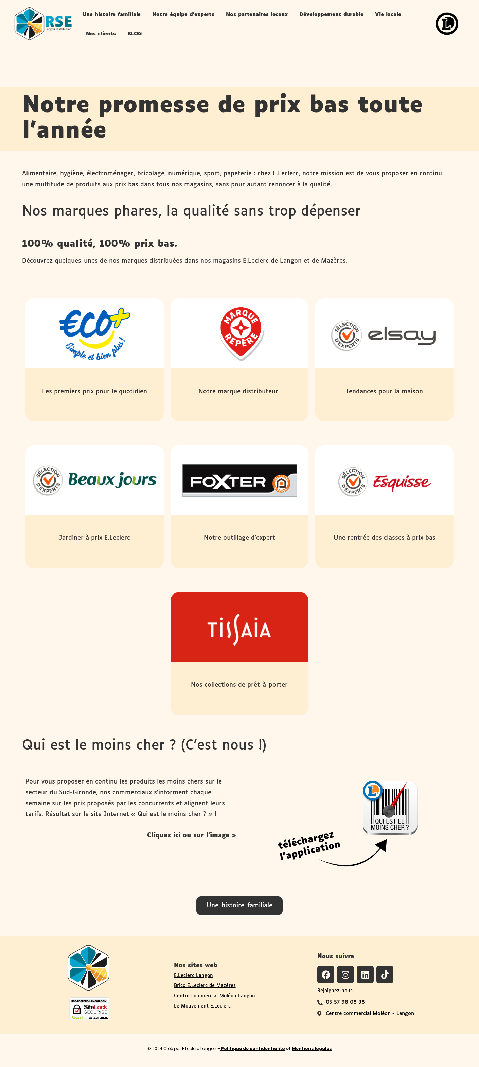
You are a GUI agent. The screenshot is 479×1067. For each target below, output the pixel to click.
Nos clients (101, 33)
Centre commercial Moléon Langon (214, 996)
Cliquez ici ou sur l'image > (191, 835)
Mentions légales (312, 1048)
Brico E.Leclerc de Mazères (205, 985)
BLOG (134, 33)
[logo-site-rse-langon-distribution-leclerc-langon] (42, 23)
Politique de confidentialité (252, 1048)
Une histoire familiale (112, 14)
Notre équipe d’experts (183, 14)
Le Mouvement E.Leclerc (202, 1006)
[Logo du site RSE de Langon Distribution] (89, 967)
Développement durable (331, 14)
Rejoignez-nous (335, 990)
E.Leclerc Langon (193, 975)
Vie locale (388, 14)
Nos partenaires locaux (257, 14)
